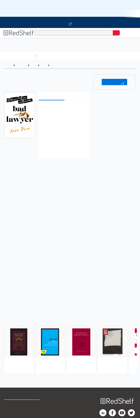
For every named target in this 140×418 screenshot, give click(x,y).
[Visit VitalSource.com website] (70, 22)
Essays (55, 65)
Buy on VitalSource (114, 82)
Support (9, 411)
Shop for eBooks (14, 404)
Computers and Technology (100, 55)
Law (33, 65)
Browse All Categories (18, 55)
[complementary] (70, 344)
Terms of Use (36, 404)
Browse (21, 65)
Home (8, 65)
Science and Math (69, 55)
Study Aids (47, 55)
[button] (63, 108)
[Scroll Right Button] (136, 350)
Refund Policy (36, 411)
